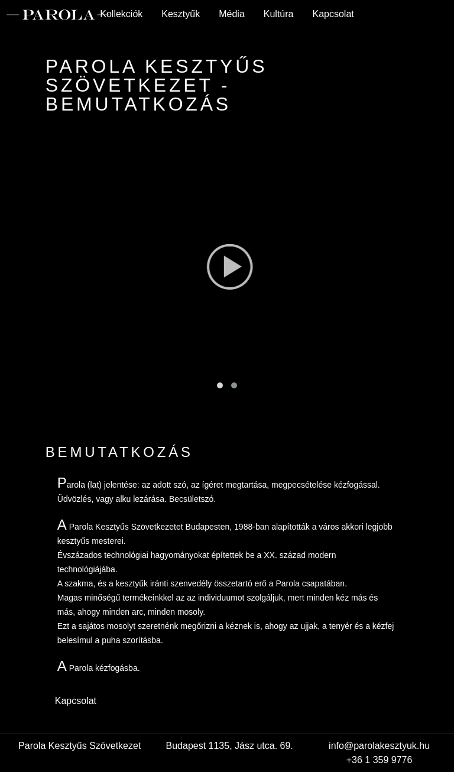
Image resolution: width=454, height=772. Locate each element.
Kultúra (279, 14)
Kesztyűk (180, 14)
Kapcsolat (333, 14)
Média (232, 14)
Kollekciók (121, 14)
